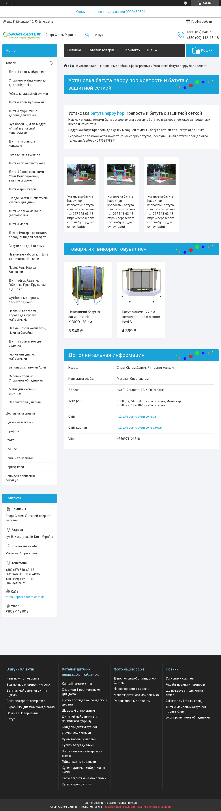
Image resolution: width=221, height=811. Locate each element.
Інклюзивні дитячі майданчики (22, 357)
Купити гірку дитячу (76, 784)
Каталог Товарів (101, 50)
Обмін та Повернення (22, 713)
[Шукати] (87, 35)
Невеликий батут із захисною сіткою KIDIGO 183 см (84, 317)
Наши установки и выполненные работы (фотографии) (110, 66)
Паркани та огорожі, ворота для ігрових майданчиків (23, 315)
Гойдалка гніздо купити (79, 761)
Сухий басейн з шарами (79, 739)
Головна (74, 50)
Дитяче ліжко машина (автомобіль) (25, 213)
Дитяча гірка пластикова (27, 163)
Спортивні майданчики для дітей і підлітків (28, 83)
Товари (11, 63)
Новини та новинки (19, 458)
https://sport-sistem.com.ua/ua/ (139, 427)
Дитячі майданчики (76, 733)
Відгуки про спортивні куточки (28, 684)
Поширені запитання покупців (21, 478)
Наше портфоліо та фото (131, 689)
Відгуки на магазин (19, 422)
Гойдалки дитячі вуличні (79, 727)
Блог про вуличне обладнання (188, 717)
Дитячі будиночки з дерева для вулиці (23, 113)
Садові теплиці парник (25, 402)
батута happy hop (107, 113)
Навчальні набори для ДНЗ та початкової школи (28, 257)
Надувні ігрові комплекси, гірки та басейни (27, 330)
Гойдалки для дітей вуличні (29, 93)
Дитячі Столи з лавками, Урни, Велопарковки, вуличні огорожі (27, 176)
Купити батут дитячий (78, 745)
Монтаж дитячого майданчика (136, 695)
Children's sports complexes (26, 701)
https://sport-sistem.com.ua (136, 416)
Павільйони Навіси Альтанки (22, 270)
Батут (11, 719)
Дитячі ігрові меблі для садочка (26, 344)
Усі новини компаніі (180, 678)
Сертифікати (15, 467)
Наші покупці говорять (23, 678)
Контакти (132, 50)
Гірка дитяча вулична (24, 154)
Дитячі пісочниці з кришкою (22, 144)
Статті (10, 440)
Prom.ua (132, 802)
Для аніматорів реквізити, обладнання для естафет (28, 235)
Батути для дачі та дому (26, 246)
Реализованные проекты (132, 701)
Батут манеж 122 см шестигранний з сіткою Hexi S (141, 317)
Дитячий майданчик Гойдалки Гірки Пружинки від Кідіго (27, 285)
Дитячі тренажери (22, 189)
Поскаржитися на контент (119, 806)
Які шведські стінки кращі (184, 701)
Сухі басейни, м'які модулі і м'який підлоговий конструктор (28, 128)
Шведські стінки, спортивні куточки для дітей (28, 200)
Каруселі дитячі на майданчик (84, 778)
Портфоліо (13, 431)
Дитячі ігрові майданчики (27, 72)
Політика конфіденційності (154, 806)
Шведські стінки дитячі (79, 710)
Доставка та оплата (20, 413)
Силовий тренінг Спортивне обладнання (26, 378)
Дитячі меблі (18, 224)
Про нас (11, 449)
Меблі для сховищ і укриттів (23, 391)
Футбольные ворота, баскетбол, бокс (24, 300)
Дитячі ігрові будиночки (26, 102)
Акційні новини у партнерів (185, 684)
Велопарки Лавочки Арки (27, 367)
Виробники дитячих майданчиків (31, 707)
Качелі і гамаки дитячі (78, 683)
